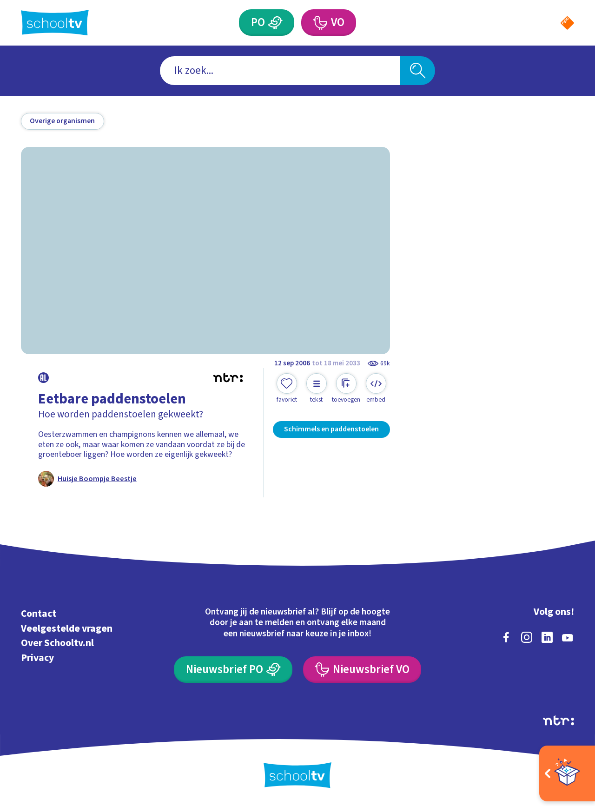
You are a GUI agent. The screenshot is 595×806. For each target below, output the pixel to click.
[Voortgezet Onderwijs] (319, 22)
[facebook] (506, 637)
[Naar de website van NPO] (567, 23)
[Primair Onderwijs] (275, 22)
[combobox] (280, 71)
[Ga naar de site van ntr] (558, 720)
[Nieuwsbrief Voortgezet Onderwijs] (362, 669)
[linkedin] (547, 637)
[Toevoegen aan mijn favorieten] (287, 388)
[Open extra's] (567, 773)
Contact (38, 614)
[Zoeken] (417, 71)
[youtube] (567, 637)
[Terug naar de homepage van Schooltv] (55, 22)
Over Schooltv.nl (57, 643)
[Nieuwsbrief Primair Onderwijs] (233, 669)
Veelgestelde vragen (66, 628)
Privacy (37, 658)
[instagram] (526, 637)
